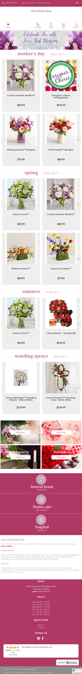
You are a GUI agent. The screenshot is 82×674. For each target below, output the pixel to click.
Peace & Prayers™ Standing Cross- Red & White (61, 398)
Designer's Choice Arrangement (61, 96)
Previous (3, 86)
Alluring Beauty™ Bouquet (21, 150)
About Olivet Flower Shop (13, 539)
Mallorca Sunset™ (21, 268)
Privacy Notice (21, 672)
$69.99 (21, 224)
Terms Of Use (8, 672)
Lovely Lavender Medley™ (21, 95)
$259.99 (21, 407)
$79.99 (61, 278)
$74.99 (21, 159)
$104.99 (61, 105)
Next (78, 86)
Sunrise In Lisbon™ (61, 268)
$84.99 (21, 105)
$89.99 (61, 159)
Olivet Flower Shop (41, 11)
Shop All (56, 54)
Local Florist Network (36, 672)
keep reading (6, 546)
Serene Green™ (21, 214)
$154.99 (61, 342)
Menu (8, 27)
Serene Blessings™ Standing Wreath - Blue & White (21, 398)
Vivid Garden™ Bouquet (61, 150)
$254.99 (61, 407)
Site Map (49, 672)
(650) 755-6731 (11, 3)
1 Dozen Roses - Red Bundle (61, 333)
